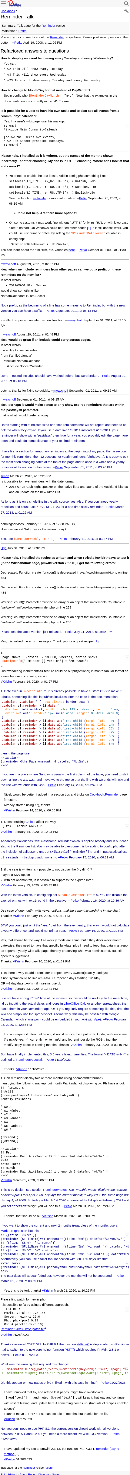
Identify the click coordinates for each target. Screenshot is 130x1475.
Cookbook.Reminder (104, 789)
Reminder (48, 25)
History (12, 1466)
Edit (3, 1466)
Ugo (4, 543)
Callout (31, 816)
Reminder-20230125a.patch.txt (22, 1321)
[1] (89, 225)
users (49, 1459)
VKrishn (6, 677)
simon (5, 472)
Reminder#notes (55, 1183)
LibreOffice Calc (75, 996)
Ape (97, 1012)
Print (23, 1466)
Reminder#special (29, 1053)
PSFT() (70, 1342)
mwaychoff (8, 260)
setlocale (39, 195)
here (72, 246)
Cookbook (8, 11)
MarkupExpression (14, 1223)
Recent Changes (39, 1466)
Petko (22, 31)
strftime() (83, 1336)
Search (56, 1466)
